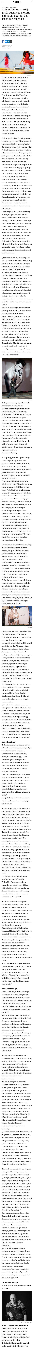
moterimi (23, 33)
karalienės (19, 110)
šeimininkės (17, 25)
